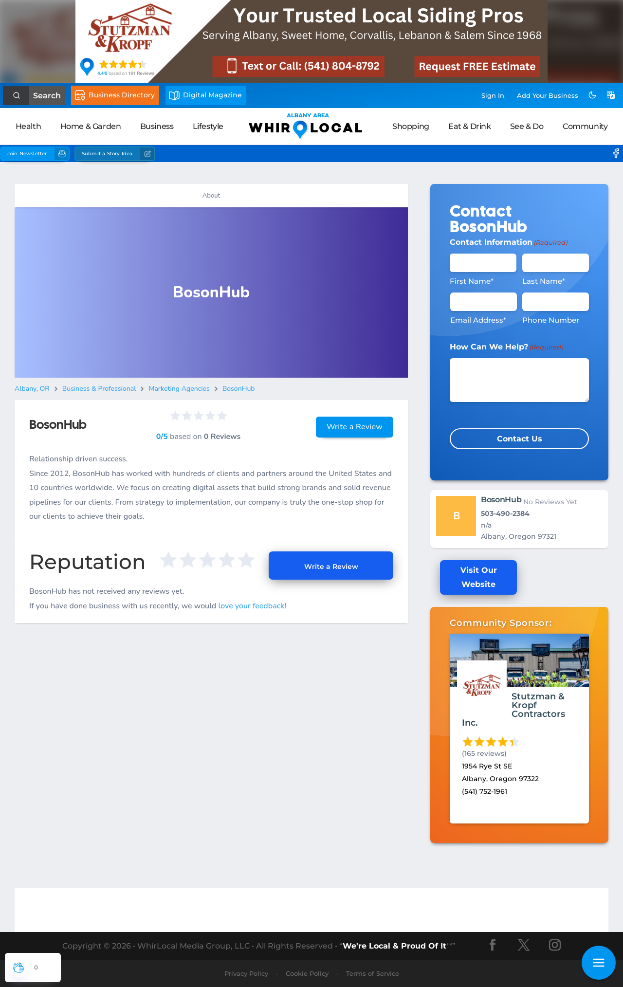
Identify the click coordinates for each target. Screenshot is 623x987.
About (211, 195)
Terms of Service (372, 973)
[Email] (483, 301)
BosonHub (238, 388)
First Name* (472, 281)
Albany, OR (32, 388)
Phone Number (550, 320)
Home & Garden (90, 126)
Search (47, 95)
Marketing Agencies (178, 388)
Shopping (410, 126)
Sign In (492, 95)
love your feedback (251, 606)
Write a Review (355, 426)
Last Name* (543, 281)
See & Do (527, 126)
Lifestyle (208, 126)
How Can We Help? (506, 347)
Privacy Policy (246, 973)
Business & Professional (99, 388)
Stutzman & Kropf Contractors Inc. (513, 709)
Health (28, 126)
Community (585, 126)
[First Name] (483, 263)
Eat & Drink (469, 126)
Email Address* (478, 320)
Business (157, 126)
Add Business (547, 95)
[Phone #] (555, 301)
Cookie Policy (307, 973)
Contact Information (509, 242)
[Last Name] (555, 263)
